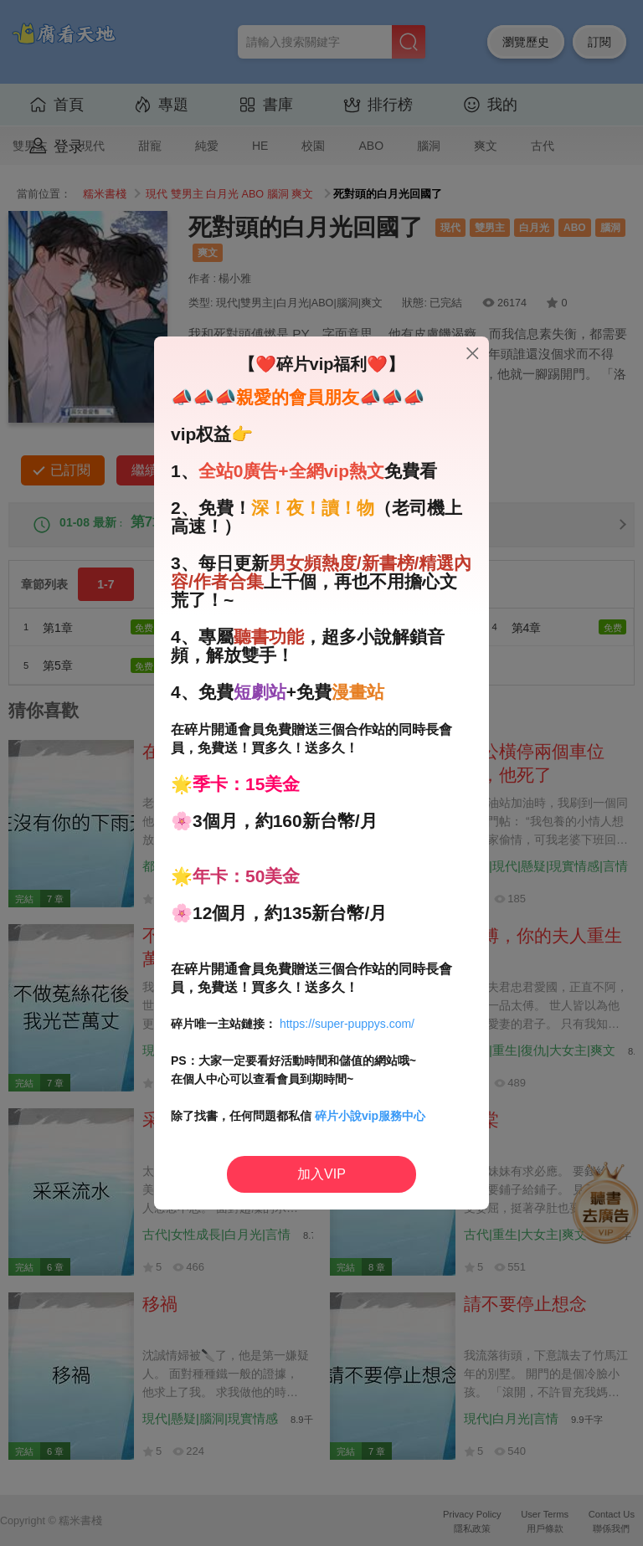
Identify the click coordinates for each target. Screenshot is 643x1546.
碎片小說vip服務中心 (370, 1115)
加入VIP (321, 1174)
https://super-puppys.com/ (347, 1023)
